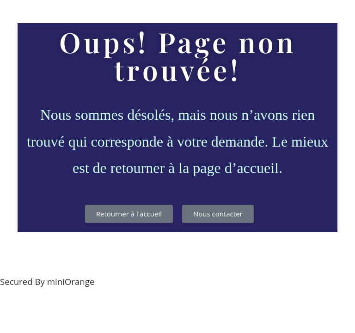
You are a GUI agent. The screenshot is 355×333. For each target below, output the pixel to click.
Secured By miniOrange (47, 281)
